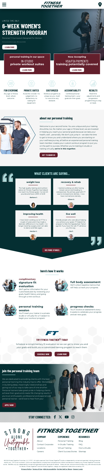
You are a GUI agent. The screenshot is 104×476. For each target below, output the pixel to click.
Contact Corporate (45, 444)
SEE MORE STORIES (52, 250)
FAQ (80, 444)
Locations (41, 448)
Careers (40, 452)
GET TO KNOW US (48, 155)
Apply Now (9, 405)
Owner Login (78, 469)
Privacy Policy (26, 469)
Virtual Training (64, 448)
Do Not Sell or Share (64, 469)
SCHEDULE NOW (43, 354)
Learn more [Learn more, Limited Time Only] (9, 47)
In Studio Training (66, 444)
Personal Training (65, 441)
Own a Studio (85, 448)
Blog (81, 441)
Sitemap (82, 452)
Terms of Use (37, 469)
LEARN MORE (62, 354)
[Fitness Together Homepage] (52, 4)
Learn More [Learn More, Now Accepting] (77, 70)
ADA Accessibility (49, 469)
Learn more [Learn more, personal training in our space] (27, 70)
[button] (100, 4)
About (40, 441)
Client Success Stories (67, 452)
